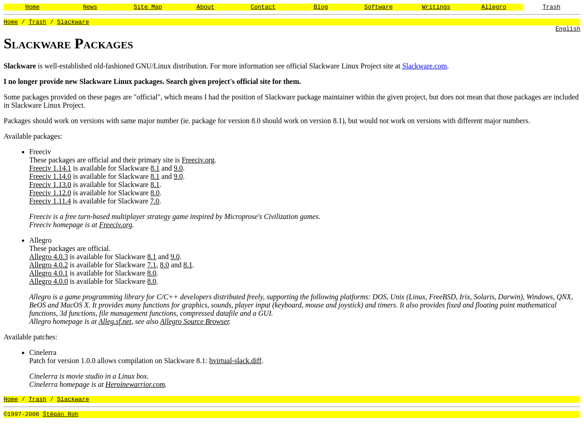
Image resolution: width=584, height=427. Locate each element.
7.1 (151, 267)
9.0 (178, 171)
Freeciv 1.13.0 (50, 187)
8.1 (155, 171)
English (567, 32)
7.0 (154, 204)
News (90, 8)
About (205, 8)
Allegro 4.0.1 (48, 276)
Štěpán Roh (60, 419)
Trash (551, 8)
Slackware (73, 24)
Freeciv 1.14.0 (50, 179)
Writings (436, 8)
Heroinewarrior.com (135, 387)
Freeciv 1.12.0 (50, 195)
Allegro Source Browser (194, 324)
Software (378, 8)
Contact (263, 8)
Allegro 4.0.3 (48, 259)
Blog (321, 8)
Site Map (148, 8)
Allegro (493, 8)
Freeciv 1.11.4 (50, 204)
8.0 (155, 195)
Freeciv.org (198, 163)
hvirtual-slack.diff (235, 363)
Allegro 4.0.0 (48, 284)
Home (33, 8)
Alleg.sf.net (115, 324)
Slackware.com (424, 69)
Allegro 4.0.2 (48, 267)
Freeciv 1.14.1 (50, 171)
